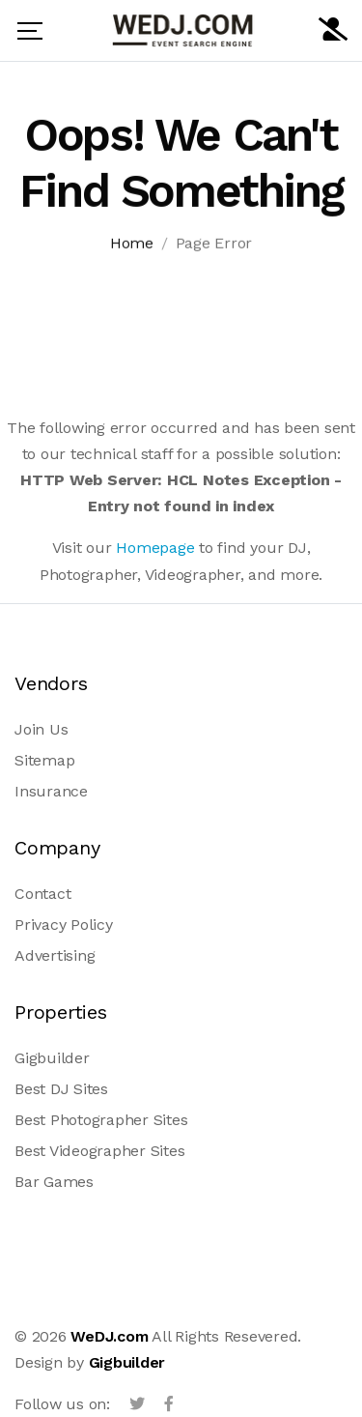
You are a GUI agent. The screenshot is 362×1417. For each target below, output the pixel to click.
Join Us (41, 729)
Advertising (54, 955)
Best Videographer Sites (99, 1151)
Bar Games (54, 1181)
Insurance (51, 791)
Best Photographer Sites (100, 1120)
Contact (42, 893)
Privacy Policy (63, 924)
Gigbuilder (52, 1058)
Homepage (155, 547)
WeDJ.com (109, 1336)
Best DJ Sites (61, 1089)
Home (131, 246)
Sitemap (44, 760)
